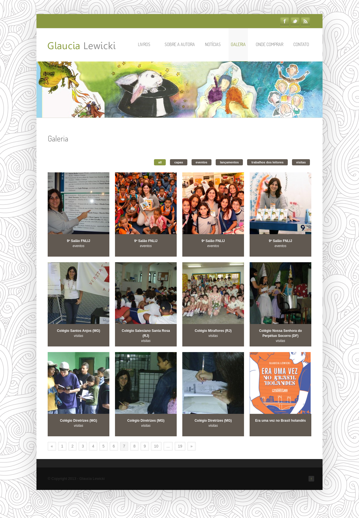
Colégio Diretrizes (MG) (78, 421)
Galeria (238, 44)
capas (178, 162)
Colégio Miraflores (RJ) (213, 331)
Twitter (295, 21)
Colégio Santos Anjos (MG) (78, 331)
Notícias (213, 44)
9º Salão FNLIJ (78, 241)
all (160, 162)
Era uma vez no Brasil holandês (280, 421)
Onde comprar (269, 44)
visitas (301, 162)
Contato (301, 44)
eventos (202, 162)
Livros (146, 44)
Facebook (284, 21)
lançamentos (229, 162)
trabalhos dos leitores (267, 162)
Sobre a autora (180, 44)
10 (156, 446)
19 (180, 446)
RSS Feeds (305, 21)
